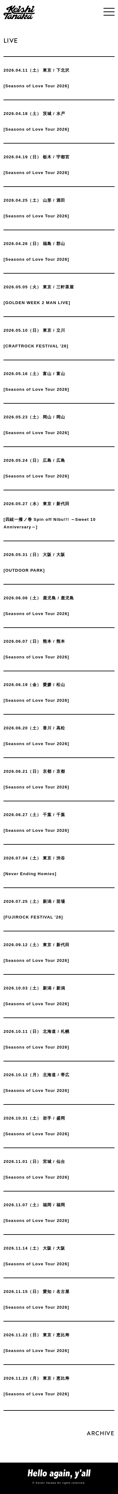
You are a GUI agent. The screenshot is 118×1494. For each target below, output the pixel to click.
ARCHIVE (100, 1433)
